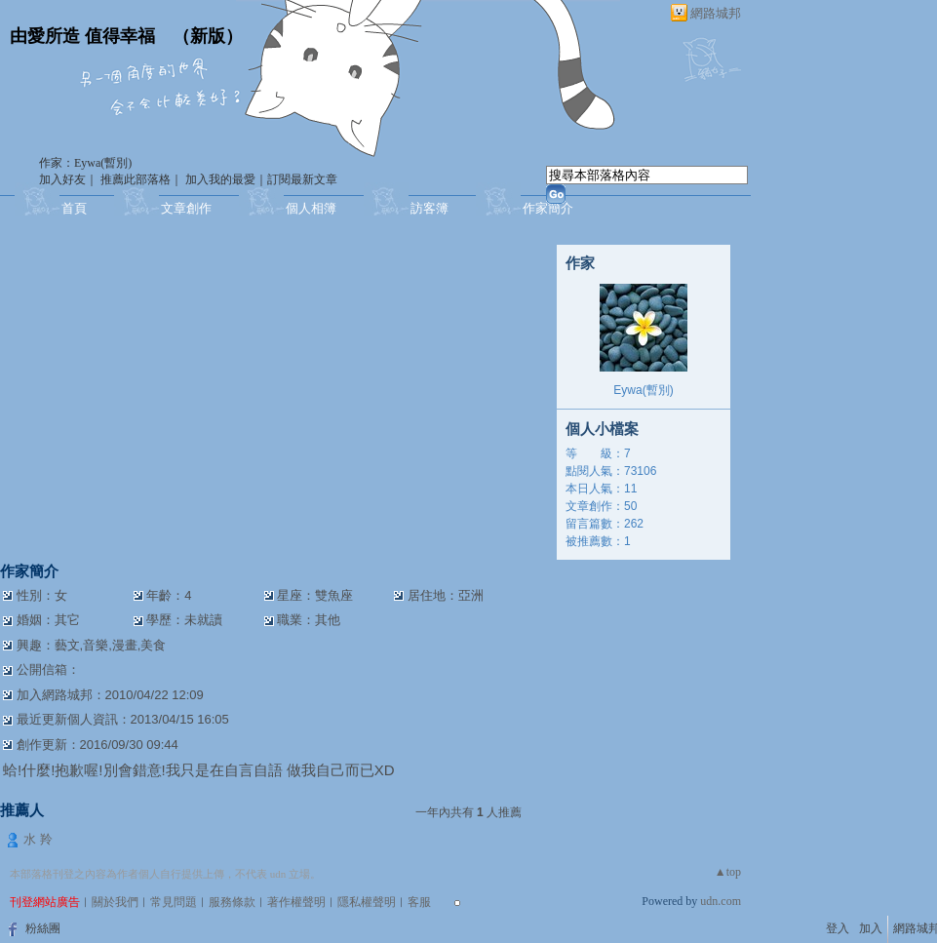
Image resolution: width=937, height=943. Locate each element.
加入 (870, 928)
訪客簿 (429, 208)
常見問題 (173, 902)
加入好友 (62, 179)
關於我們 (115, 902)
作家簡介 (548, 208)
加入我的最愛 (220, 179)
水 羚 (38, 839)
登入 (837, 928)
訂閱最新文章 (302, 179)
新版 (207, 36)
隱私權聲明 (366, 902)
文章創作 (186, 208)
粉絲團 (42, 928)
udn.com (720, 901)
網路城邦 (715, 13)
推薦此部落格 (135, 179)
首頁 (74, 208)
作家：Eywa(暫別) (85, 163)
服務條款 (232, 902)
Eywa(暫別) (643, 390)
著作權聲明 (296, 902)
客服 (419, 902)
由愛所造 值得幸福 (82, 36)
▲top (728, 872)
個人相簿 (311, 208)
